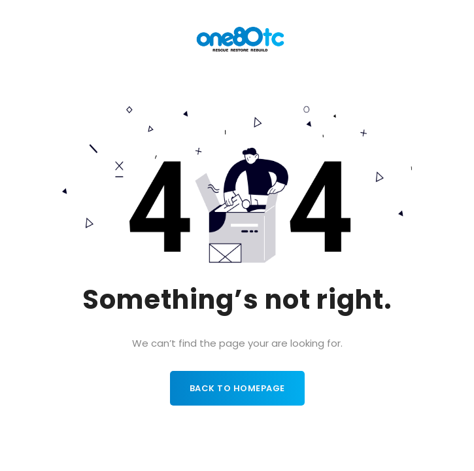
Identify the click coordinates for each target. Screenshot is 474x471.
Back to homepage (237, 388)
